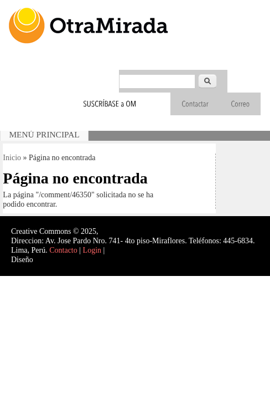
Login (92, 250)
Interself (48, 259)
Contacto (63, 250)
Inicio (12, 158)
